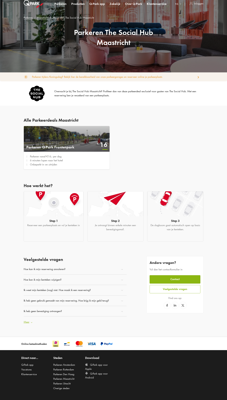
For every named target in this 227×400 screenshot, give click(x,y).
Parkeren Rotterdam (63, 368)
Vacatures (26, 368)
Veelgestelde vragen (175, 288)
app (97, 7)
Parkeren (60, 7)
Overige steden (61, 387)
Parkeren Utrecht (62, 382)
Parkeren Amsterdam (64, 364)
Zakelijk (115, 7)
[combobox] (178, 7)
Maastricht (42, 17)
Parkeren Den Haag (63, 373)
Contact (175, 278)
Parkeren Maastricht (63, 378)
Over (133, 7)
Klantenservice (156, 7)
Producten (78, 7)
